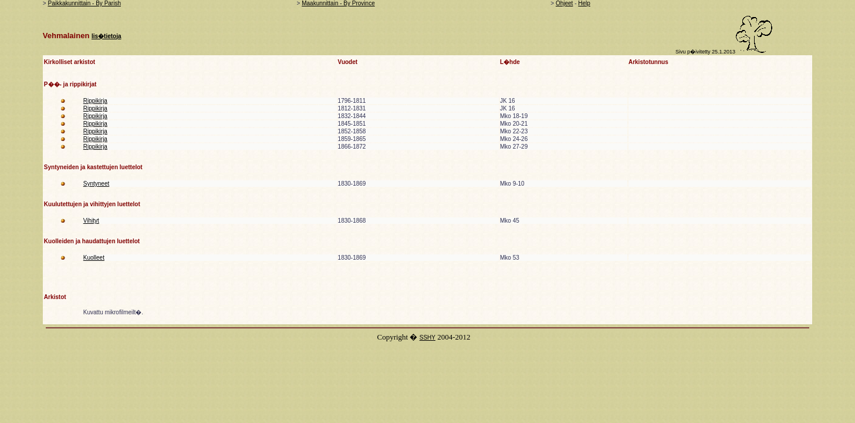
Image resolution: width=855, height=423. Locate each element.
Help (584, 3)
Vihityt (91, 220)
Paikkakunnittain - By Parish (84, 3)
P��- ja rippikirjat (70, 84)
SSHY (427, 337)
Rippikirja (95, 101)
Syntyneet (96, 183)
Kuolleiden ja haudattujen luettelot (92, 241)
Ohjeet (564, 3)
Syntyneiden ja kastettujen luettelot (93, 167)
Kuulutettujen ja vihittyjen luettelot (92, 204)
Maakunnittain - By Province (338, 3)
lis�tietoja (106, 36)
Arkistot (55, 297)
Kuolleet (93, 257)
